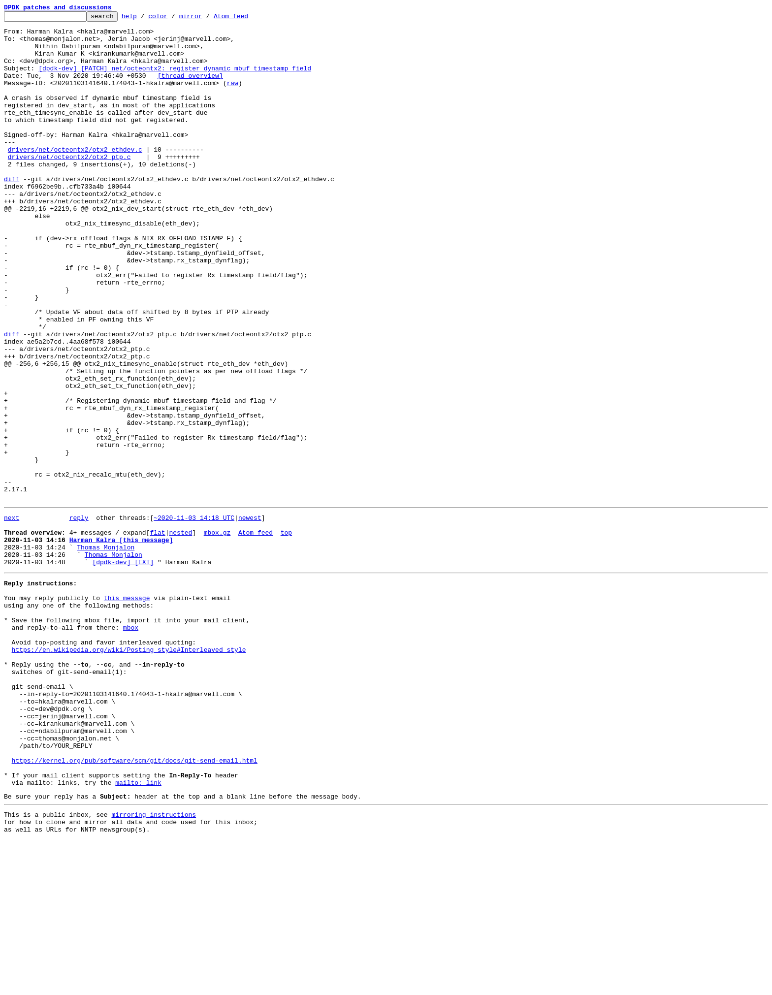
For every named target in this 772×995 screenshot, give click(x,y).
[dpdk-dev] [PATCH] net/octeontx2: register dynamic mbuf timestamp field (174, 79)
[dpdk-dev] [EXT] (123, 669)
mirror (206, 18)
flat (157, 634)
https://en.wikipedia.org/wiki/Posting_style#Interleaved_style (129, 772)
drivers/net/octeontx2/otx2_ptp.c (69, 186)
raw (232, 97)
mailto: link (138, 931)
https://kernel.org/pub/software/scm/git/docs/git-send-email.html (134, 904)
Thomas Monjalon (105, 651)
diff (11, 212)
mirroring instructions (153, 966)
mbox (130, 745)
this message (127, 710)
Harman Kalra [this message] (121, 643)
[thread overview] (190, 88)
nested (180, 634)
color (173, 18)
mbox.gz (217, 634)
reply (79, 616)
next (11, 616)
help (144, 18)
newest (249, 616)
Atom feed (246, 18)
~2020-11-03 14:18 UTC (194, 616)
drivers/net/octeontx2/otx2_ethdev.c (75, 177)
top (286, 634)
